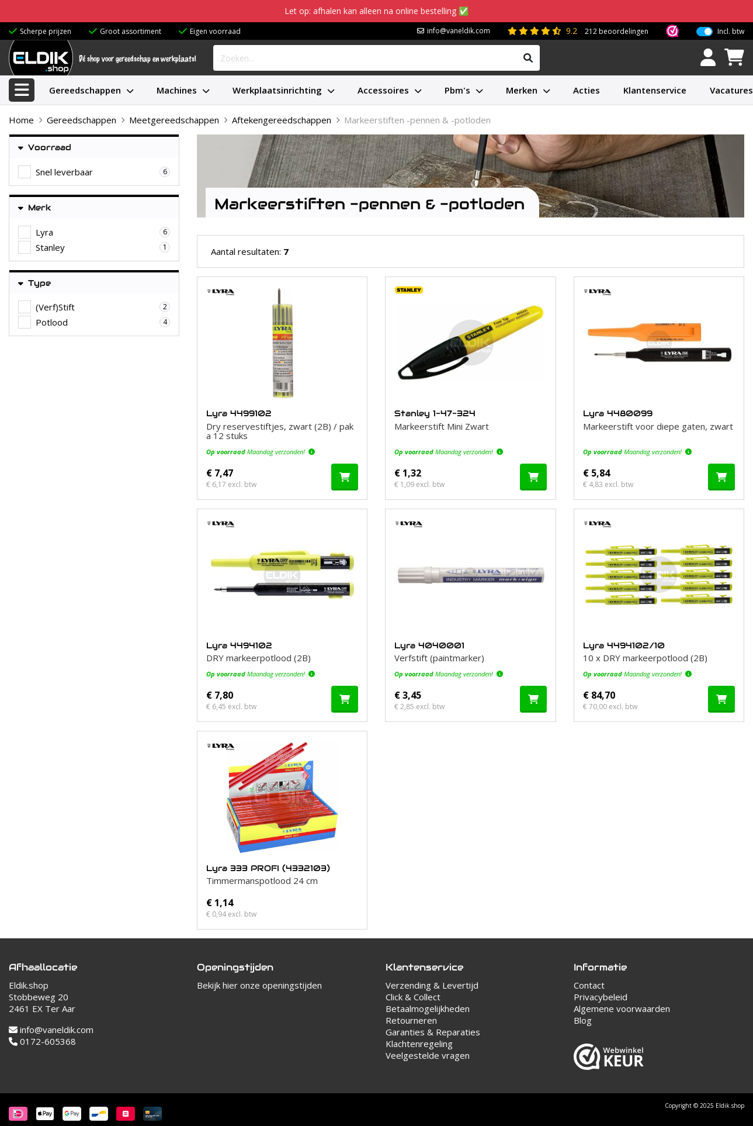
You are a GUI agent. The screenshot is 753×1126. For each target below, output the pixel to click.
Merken (521, 90)
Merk (34, 208)
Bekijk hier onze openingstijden (259, 985)
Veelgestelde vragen (428, 1055)
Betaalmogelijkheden (428, 1008)
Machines (177, 90)
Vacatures (731, 90)
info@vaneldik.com (458, 31)
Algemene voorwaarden (622, 1008)
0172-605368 (42, 1041)
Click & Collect (413, 997)
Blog (583, 1020)
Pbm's (457, 90)
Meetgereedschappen (174, 120)
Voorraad (44, 148)
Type (34, 283)
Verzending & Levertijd (432, 985)
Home (21, 120)
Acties (586, 90)
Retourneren (411, 1020)
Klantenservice (654, 90)
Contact (589, 985)
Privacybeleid (600, 997)
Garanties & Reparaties (433, 1032)
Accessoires (383, 90)
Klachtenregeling (419, 1043)
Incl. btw (730, 31)
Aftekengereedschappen (281, 120)
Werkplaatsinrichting (277, 90)
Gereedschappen (85, 90)
